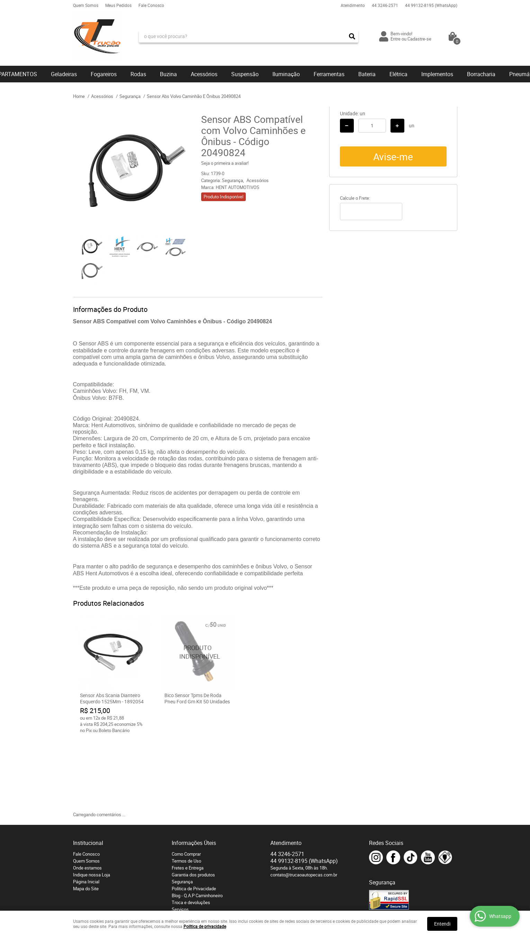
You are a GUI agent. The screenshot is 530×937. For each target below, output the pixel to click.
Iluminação (286, 74)
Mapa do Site (86, 818)
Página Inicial (86, 811)
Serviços (180, 839)
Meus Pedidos (118, 5)
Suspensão (245, 74)
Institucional (88, 772)
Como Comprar (186, 783)
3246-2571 (385, 5)
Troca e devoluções (191, 832)
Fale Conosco (151, 5)
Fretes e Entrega (188, 797)
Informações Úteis (194, 772)
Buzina (168, 74)
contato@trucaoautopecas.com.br (303, 804)
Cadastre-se (419, 39)
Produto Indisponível (197, 652)
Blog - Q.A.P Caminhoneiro (197, 825)
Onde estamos (87, 797)
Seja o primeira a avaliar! (225, 163)
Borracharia (481, 74)
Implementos (437, 74)
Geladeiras (64, 74)
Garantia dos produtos (193, 804)
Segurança (182, 811)
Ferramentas (329, 74)
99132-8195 (431, 5)
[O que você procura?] (352, 36)
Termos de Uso (186, 790)
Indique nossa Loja (91, 804)
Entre (395, 39)
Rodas (138, 74)
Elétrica (398, 74)
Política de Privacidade (194, 818)
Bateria (367, 74)
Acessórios (204, 74)
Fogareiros (104, 74)
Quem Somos (85, 5)
